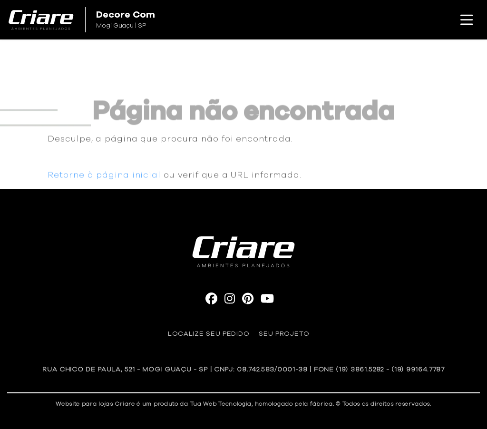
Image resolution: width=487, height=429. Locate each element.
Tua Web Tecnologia (221, 404)
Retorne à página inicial (104, 179)
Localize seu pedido (208, 334)
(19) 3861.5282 (360, 369)
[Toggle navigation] (466, 19)
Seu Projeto (284, 334)
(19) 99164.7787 (418, 369)
